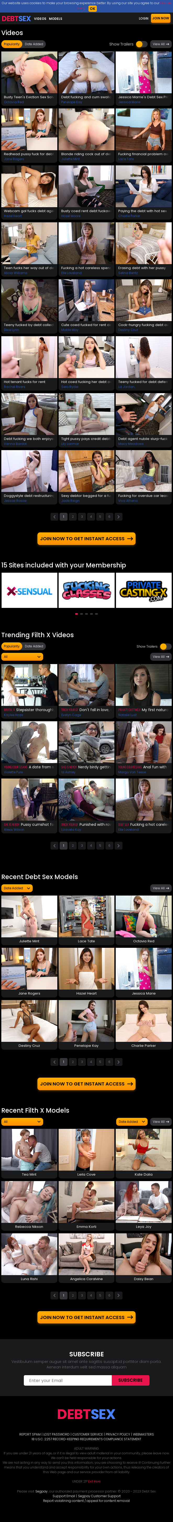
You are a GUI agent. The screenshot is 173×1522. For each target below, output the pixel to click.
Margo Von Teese (132, 775)
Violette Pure (13, 775)
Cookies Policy (80, 8)
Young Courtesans (15, 770)
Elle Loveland (71, 274)
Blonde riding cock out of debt (86, 154)
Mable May (70, 331)
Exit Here (94, 1487)
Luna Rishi (29, 1284)
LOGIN (143, 18)
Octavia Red (14, 102)
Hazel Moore (70, 216)
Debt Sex (123, 827)
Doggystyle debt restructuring (29, 498)
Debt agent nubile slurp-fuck (143, 440)
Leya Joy (144, 1231)
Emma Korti (86, 1231)
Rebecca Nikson (29, 1231)
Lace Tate (126, 159)
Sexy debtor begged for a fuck (86, 498)
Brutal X (9, 713)
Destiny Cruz (128, 331)
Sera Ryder (70, 388)
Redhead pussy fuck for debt (29, 154)
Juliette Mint (70, 159)
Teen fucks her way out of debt (29, 268)
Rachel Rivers (14, 388)
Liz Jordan (126, 388)
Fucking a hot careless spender (86, 268)
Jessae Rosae (15, 503)
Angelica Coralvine (86, 1284)
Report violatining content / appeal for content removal (86, 1507)
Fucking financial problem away (143, 154)
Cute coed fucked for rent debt (86, 326)
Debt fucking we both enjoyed (29, 440)
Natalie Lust (127, 718)
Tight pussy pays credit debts (86, 440)
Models (55, 18)
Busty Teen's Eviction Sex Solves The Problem (29, 97)
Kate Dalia (144, 1179)
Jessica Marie (129, 102)
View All (161, 44)
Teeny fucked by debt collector (29, 326)
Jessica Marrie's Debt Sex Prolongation (143, 97)
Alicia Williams (15, 274)
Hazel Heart (13, 216)
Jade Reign (70, 503)
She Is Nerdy (69, 770)
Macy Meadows (131, 446)
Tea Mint (29, 1179)
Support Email (64, 1502)
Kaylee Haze (13, 718)
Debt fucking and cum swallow (86, 97)
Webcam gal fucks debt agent (29, 211)
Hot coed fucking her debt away (86, 383)
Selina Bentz (128, 274)
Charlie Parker (129, 216)
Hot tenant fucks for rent (27, 383)
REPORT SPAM (30, 1440)
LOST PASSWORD (56, 1440)
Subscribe (130, 1387)
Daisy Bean (144, 1284)
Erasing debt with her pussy (143, 268)
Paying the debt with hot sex (143, 211)
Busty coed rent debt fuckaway (86, 211)
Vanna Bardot (15, 446)
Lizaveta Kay (71, 832)
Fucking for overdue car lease (143, 498)
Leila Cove (86, 1179)
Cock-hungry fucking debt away (143, 326)
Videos (40, 18)
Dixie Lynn (11, 331)
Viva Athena (128, 503)
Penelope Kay (71, 102)
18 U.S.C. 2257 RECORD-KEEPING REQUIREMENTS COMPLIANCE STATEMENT (86, 1445)
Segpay (41, 1497)
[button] (76, 617)
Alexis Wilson (14, 832)
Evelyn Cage (71, 718)
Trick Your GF (69, 713)
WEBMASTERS (143, 1440)
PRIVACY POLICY (118, 1440)
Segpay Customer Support (99, 1502)
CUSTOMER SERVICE (87, 1440)
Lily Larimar (70, 446)
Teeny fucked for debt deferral (143, 383)
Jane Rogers (14, 159)
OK (100, 8)
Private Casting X (129, 713)
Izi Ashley (68, 775)
